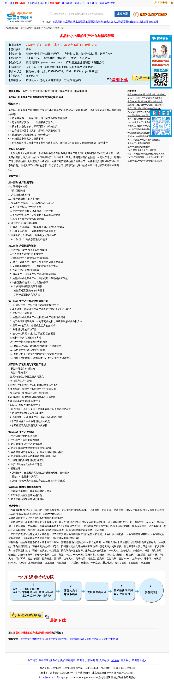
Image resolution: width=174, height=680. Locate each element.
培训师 (43, 3)
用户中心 (125, 660)
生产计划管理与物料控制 (139, 147)
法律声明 (44, 660)
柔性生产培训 (94, 639)
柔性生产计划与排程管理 (139, 143)
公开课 (9, 3)
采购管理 (88, 21)
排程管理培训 (77, 639)
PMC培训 (48, 28)
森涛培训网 (26, 28)
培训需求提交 (107, 3)
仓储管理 (153, 21)
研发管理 (78, 21)
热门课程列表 (68, 660)
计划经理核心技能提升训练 (140, 133)
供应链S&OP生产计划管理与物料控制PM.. (147, 94)
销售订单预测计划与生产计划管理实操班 (146, 154)
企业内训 (32, 3)
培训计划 (79, 3)
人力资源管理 (120, 21)
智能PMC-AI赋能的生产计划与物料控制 (146, 126)
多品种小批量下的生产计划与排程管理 (145, 98)
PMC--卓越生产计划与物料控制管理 (144, 140)
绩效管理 (143, 21)
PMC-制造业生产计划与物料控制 (142, 112)
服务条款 (55, 660)
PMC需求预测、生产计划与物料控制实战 (146, 115)
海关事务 (98, 21)
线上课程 (92, 3)
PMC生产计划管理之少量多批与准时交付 (146, 157)
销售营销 (133, 21)
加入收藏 (115, 660)
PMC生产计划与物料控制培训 (141, 129)
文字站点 (104, 660)
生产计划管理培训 (58, 639)
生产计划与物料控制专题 (33, 639)
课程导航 (67, 3)
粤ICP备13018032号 (48, 677)
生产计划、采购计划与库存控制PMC (144, 108)
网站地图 (93, 660)
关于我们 (32, 660)
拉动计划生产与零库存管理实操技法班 (145, 161)
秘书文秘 (108, 21)
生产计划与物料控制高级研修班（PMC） (146, 119)
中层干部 (68, 21)
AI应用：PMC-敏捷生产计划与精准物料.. (146, 105)
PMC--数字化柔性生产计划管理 (142, 150)
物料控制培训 (111, 639)
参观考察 (57, 21)
